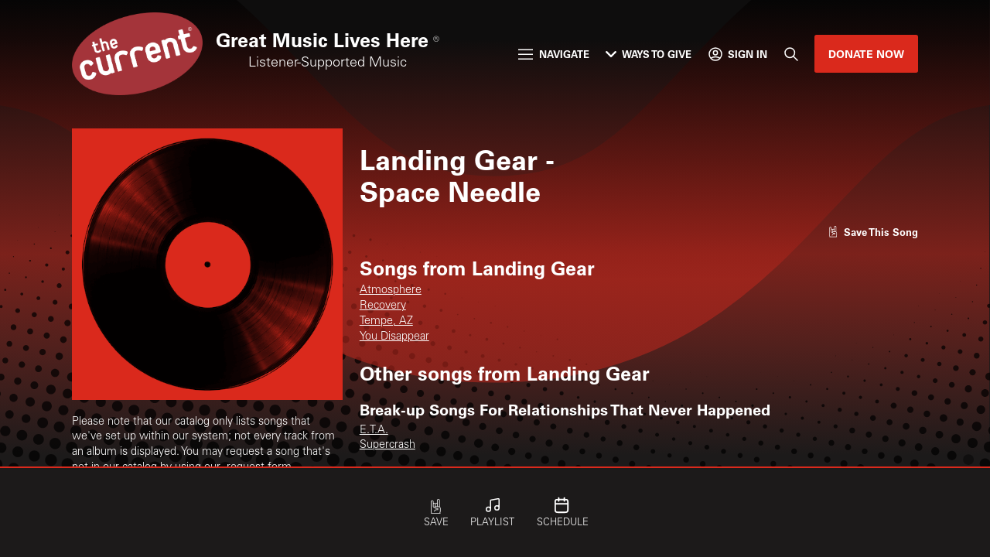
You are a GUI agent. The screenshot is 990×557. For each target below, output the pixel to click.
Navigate (553, 53)
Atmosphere (391, 290)
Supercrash (387, 445)
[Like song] (873, 231)
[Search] (790, 53)
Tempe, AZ (386, 321)
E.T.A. (374, 430)
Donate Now (866, 53)
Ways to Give (648, 53)
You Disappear (394, 337)
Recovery (383, 306)
